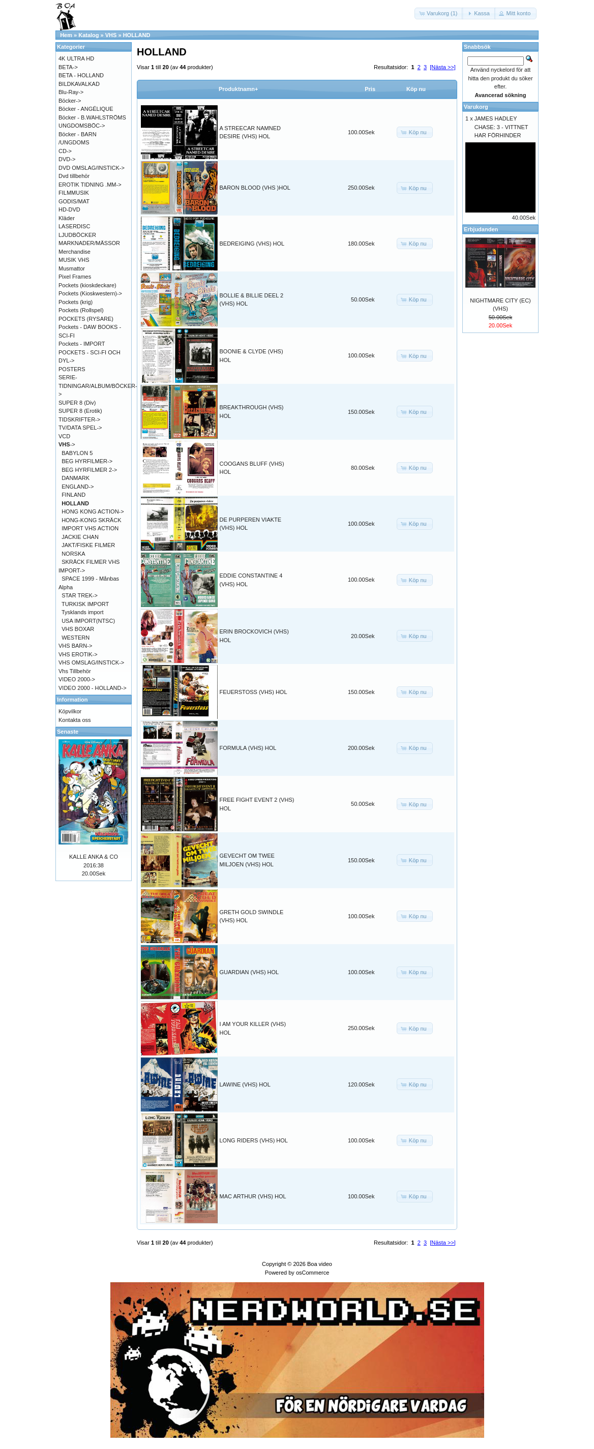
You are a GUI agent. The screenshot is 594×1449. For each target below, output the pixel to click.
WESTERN (76, 638)
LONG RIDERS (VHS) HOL (254, 1140)
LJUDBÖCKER (77, 235)
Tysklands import (83, 612)
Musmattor (71, 268)
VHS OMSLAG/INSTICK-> (91, 662)
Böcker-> (69, 101)
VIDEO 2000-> (76, 679)
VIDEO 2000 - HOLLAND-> (92, 688)
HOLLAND (137, 35)
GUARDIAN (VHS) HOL (249, 972)
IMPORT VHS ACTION (90, 528)
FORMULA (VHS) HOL (248, 748)
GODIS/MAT (74, 201)
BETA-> (68, 67)
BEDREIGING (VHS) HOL (252, 243)
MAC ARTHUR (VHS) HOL (253, 1196)
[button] (438, 13)
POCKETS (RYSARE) (85, 319)
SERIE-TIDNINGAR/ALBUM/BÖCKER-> (97, 385)
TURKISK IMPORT (85, 604)
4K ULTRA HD (76, 58)
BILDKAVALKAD (79, 84)
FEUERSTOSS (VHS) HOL (253, 692)
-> (66, 444)
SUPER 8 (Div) (77, 403)
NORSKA (73, 554)
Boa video (319, 1264)
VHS (111, 35)
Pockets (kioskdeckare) (87, 285)
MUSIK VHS (74, 260)
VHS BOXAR (78, 629)
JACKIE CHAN (80, 537)
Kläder (66, 218)
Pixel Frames (74, 277)
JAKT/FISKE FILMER (88, 545)
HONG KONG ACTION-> (93, 511)
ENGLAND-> (78, 487)
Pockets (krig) (75, 302)
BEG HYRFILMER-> (87, 461)
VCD (64, 436)
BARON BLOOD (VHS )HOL (255, 188)
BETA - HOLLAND (81, 75)
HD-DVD (69, 209)
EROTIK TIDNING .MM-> (90, 185)
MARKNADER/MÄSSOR (89, 243)
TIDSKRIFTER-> (79, 419)
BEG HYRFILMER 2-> (89, 470)
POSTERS (71, 369)
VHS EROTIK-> (78, 654)
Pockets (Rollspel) (81, 310)
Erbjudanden (481, 229)
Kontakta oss (74, 720)
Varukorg (476, 107)
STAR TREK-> (80, 595)
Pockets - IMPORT (81, 344)
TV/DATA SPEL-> (80, 428)
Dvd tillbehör (74, 176)
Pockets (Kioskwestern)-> (90, 293)
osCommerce (312, 1273)
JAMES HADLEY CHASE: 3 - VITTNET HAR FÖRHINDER (501, 126)
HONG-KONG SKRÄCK (91, 520)
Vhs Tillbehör (74, 671)
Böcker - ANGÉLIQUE (85, 109)
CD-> (65, 151)
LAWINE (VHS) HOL (245, 1084)
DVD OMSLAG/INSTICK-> (91, 168)
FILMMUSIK (73, 193)
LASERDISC (74, 226)
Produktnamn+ (238, 89)
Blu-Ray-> (70, 92)
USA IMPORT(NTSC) (88, 621)
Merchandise (74, 252)
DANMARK (76, 478)
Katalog (88, 35)
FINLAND (73, 495)
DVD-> (66, 159)
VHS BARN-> (75, 646)
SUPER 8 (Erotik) (80, 411)
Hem (66, 35)
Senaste (67, 732)
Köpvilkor (69, 711)
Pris (370, 89)
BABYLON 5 (77, 453)
